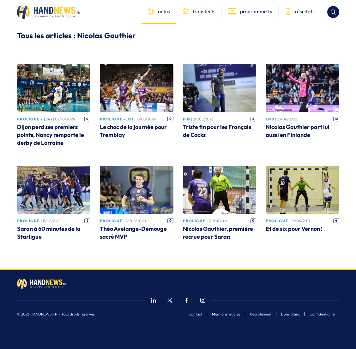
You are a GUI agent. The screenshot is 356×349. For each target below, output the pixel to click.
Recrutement (260, 314)
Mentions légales (226, 314)
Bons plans (290, 314)
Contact (195, 314)
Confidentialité (322, 314)
